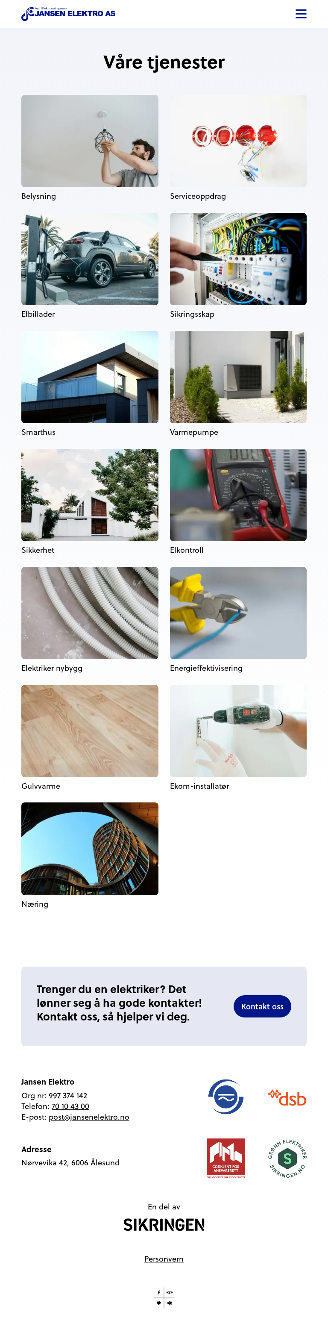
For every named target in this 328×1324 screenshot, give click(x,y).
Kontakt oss (262, 1006)
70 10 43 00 (70, 1106)
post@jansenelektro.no (89, 1117)
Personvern (164, 1258)
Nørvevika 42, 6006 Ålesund (70, 1162)
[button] (301, 14)
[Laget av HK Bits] (164, 1298)
